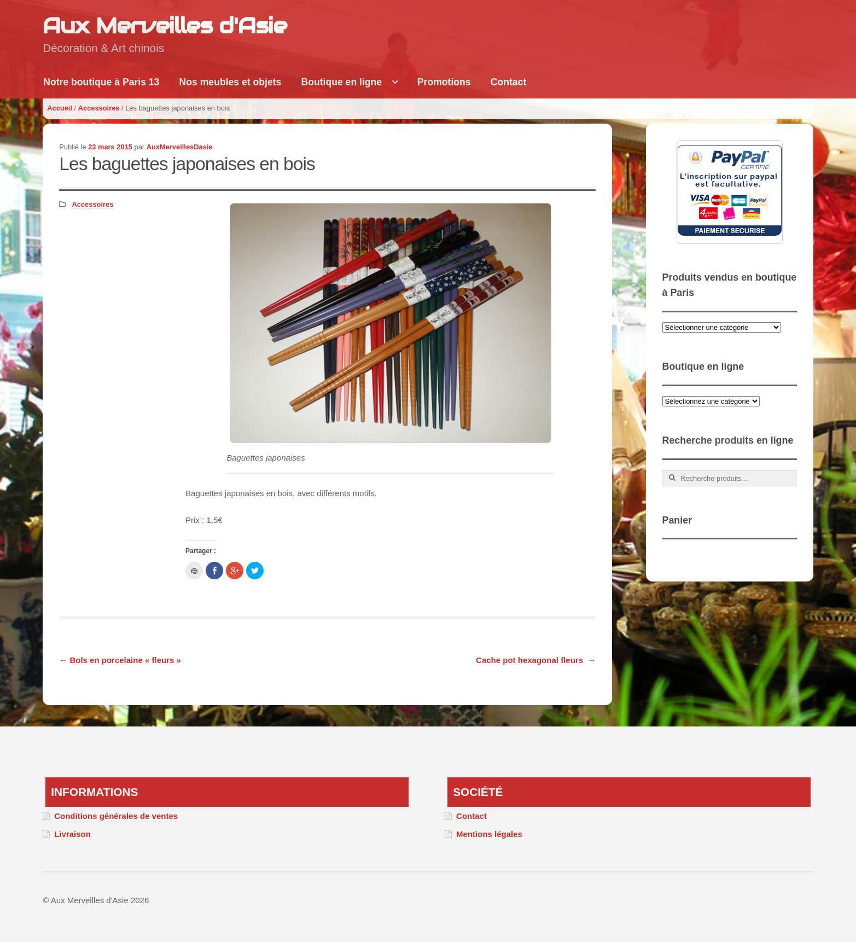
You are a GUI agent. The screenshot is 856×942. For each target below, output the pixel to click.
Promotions (444, 82)
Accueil (59, 108)
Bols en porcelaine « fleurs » (120, 660)
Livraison (72, 834)
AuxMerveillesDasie (180, 147)
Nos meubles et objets (230, 82)
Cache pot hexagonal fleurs (536, 660)
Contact (509, 82)
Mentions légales (489, 834)
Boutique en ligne (341, 82)
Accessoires (99, 108)
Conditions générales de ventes (116, 816)
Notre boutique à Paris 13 (101, 82)
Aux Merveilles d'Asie (165, 25)
